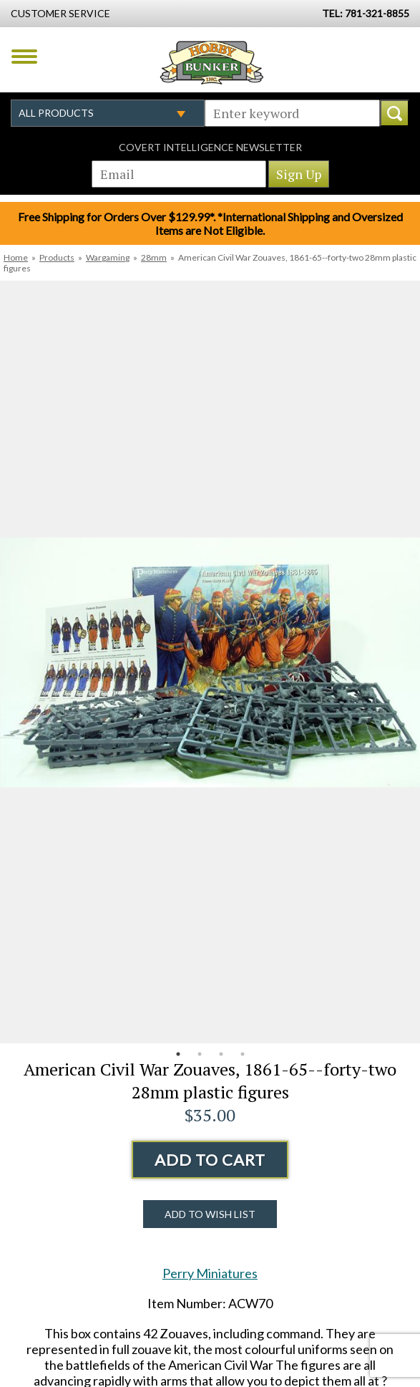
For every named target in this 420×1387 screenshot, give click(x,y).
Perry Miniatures (210, 1273)
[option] (210, 662)
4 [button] (242, 1054)
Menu (24, 56)
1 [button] (178, 1054)
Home (16, 257)
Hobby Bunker (211, 62)
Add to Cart (210, 1159)
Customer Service (60, 13)
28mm (154, 257)
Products (56, 257)
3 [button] (221, 1054)
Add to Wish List (210, 1214)
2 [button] (199, 1054)
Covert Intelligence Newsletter (210, 147)
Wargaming (108, 257)
